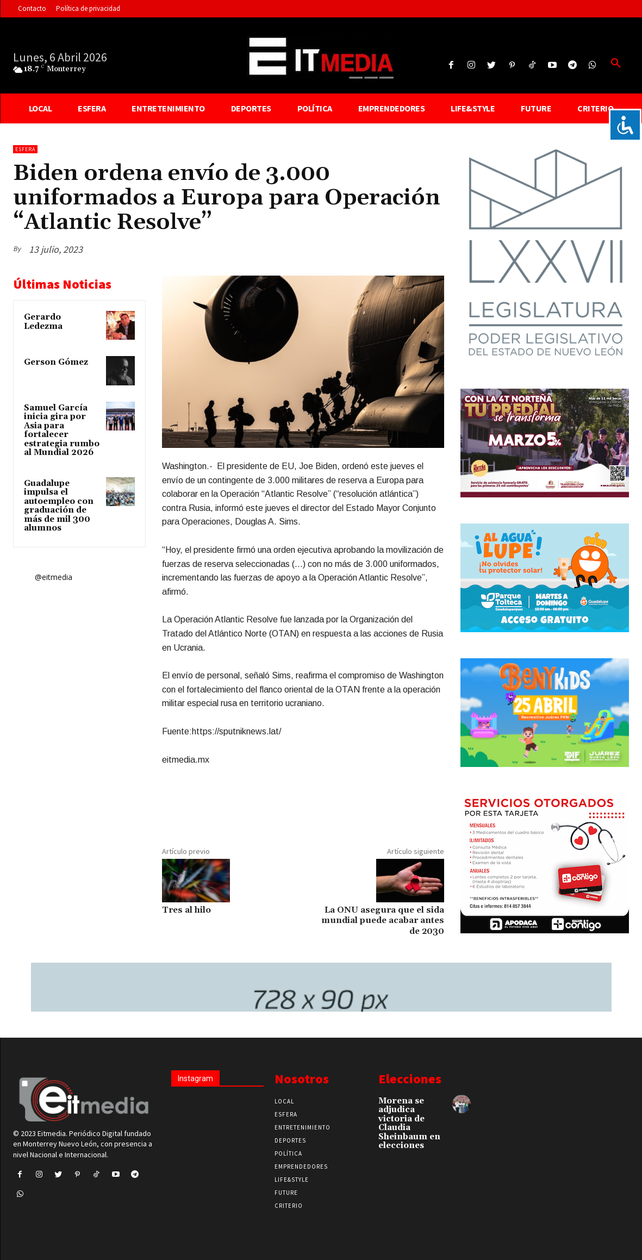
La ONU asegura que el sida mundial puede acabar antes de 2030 (382, 920)
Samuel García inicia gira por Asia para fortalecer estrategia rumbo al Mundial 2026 (61, 430)
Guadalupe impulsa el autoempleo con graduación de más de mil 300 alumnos (59, 506)
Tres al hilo (186, 910)
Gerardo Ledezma (43, 322)
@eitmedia (53, 577)
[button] (616, 64)
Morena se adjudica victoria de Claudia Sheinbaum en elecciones (409, 1123)
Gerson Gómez (56, 362)
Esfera (25, 149)
